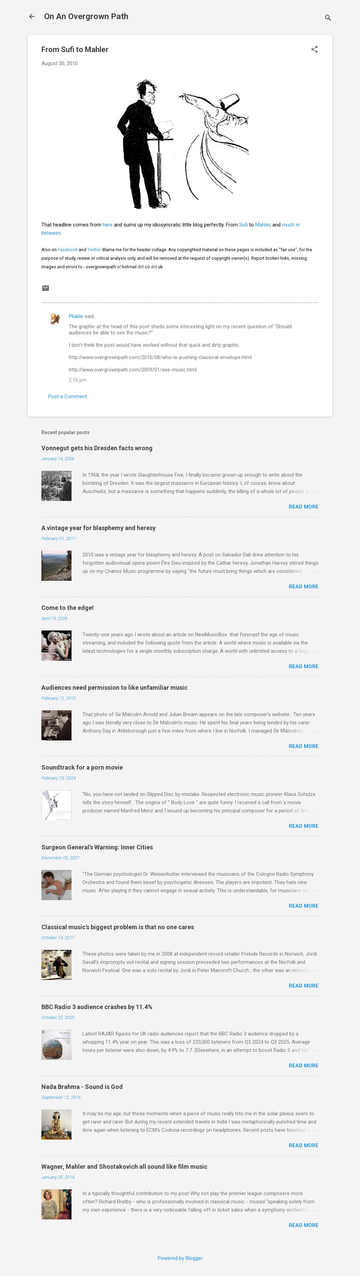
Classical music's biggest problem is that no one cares (117, 927)
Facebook (68, 249)
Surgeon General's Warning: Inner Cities (97, 847)
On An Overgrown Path (86, 16)
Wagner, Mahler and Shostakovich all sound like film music (124, 1166)
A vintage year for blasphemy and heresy (98, 527)
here (108, 225)
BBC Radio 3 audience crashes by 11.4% (97, 1006)
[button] (314, 50)
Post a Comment (67, 396)
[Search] (328, 18)
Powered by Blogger (180, 1258)
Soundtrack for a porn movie (82, 767)
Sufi (243, 225)
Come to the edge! (67, 607)
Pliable (76, 316)
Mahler (262, 225)
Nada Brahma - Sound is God (82, 1086)
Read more (304, 507)
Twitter (93, 249)
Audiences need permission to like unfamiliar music (114, 687)
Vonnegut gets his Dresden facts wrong (97, 448)
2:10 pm (78, 380)
